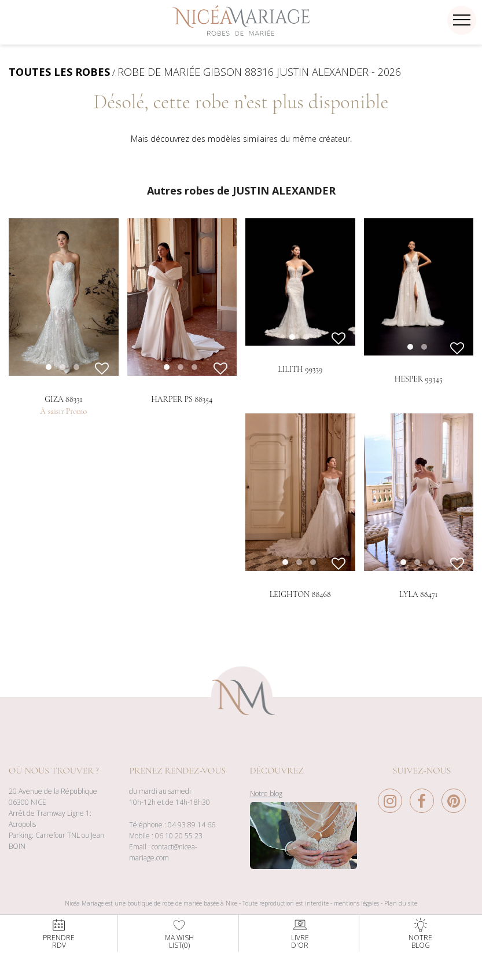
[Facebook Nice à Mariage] (425, 824)
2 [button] (317, 378)
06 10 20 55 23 (179, 856)
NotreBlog (420, 933)
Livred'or (300, 933)
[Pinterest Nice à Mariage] (453, 824)
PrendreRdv (59, 933)
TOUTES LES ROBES (59, 72)
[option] (64, 296)
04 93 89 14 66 (191, 845)
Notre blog (266, 814)
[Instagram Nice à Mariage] (393, 824)
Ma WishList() (179, 933)
